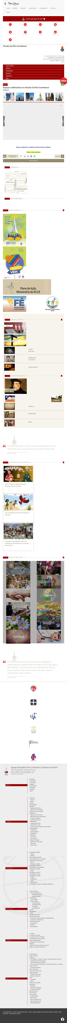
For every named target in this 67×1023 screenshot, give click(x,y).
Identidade (32, 779)
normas (7, 180)
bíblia (15, 184)
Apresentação (10, 65)
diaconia (9, 184)
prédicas (21, 178)
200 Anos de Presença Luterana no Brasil (39, 945)
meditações (20, 188)
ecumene (24, 174)
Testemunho (32, 835)
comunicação (22, 176)
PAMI (31, 913)
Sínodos (31, 909)
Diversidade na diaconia (35, 865)
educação (10, 177)
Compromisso (33, 782)
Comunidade (33, 780)
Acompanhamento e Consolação (38, 858)
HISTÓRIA (53, 8)
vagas (21, 180)
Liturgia (32, 799)
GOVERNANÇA (43, 8)
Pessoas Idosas (34, 882)
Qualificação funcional (35, 819)
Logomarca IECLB (34, 972)
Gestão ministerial (36, 896)
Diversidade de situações (35, 857)
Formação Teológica (35, 818)
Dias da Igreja (33, 838)
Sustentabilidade (34, 828)
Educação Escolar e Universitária (38, 816)
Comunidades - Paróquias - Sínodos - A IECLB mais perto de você (45, 959)
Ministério (32, 806)
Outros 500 (33, 843)
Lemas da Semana (34, 969)
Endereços (9, 76)
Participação (9, 70)
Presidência (34, 906)
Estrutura (32, 924)
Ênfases (8, 68)
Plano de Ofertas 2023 (35, 999)
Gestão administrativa (37, 894)
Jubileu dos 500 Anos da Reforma (37, 947)
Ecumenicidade (33, 785)
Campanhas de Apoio (35, 823)
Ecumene (32, 803)
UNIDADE (23, 8)
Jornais (32, 862)
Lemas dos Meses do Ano (36, 970)
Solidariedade (33, 821)
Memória (8, 73)
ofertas (17, 171)
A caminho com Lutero (35, 935)
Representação (34, 926)
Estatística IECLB (34, 996)
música (12, 176)
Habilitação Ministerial (35, 808)
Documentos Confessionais (36, 919)
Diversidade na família (35, 868)
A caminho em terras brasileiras (37, 936)
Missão (31, 790)
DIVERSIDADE (33, 8)
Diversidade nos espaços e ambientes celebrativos (42, 884)
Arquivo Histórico (34, 955)
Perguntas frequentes (35, 967)
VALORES (15, 8)
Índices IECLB (33, 997)
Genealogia (33, 979)
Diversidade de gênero (35, 852)
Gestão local (33, 897)
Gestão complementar (35, 892)
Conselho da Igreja (36, 904)
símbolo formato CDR (35, 974)
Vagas (31, 980)
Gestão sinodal (33, 899)
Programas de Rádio (35, 863)
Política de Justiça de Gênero (36, 811)
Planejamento (33, 833)
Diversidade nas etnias (35, 874)
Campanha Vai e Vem (35, 824)
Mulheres (32, 855)
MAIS (8, 12)
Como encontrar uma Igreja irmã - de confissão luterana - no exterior (46, 964)
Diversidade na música (35, 872)
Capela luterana (33, 954)
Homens (32, 853)
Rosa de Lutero (33, 992)
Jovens (32, 880)
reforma (9, 182)
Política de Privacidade (35, 982)
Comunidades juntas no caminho (37, 938)
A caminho (32, 933)
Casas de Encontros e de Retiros (38, 962)
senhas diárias (12, 174)
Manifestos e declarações (36, 841)
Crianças (32, 877)
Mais (7, 78)
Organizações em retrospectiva (37, 941)
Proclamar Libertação (35, 989)
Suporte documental (34, 916)
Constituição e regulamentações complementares (42, 918)
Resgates (32, 943)
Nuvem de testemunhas (35, 940)
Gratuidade (32, 787)
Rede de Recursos (34, 991)
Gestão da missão (34, 891)
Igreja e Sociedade (34, 840)
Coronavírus (33, 836)
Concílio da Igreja (36, 902)
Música (32, 801)
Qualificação (32, 813)
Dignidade (32, 784)
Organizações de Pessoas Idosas (38, 960)
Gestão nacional (34, 901)
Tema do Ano (33, 845)
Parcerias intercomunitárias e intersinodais (40, 826)
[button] (33, 160)
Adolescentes (33, 879)
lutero (11, 172)
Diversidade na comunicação (36, 860)
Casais (31, 870)
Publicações (32, 984)
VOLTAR (57, 156)
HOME (8, 8)
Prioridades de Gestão (35, 914)
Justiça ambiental (34, 831)
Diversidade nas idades (35, 875)
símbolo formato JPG (35, 975)
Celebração (32, 798)
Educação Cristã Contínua (36, 814)
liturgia (23, 172)
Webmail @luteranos (35, 1002)
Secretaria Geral (36, 908)
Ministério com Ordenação (36, 809)
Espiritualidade (33, 804)
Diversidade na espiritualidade (37, 867)
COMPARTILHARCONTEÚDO (12, 156)
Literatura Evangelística (35, 987)
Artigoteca (32, 986)
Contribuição (33, 829)
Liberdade (32, 789)
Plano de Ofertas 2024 (35, 1001)
